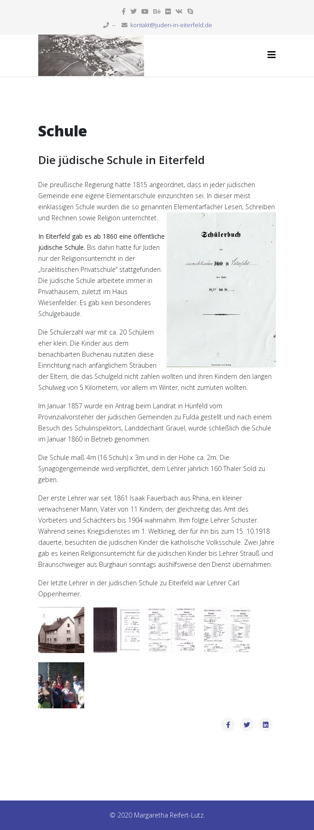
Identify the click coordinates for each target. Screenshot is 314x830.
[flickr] (168, 11)
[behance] (157, 11)
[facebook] (124, 11)
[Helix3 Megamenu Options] (271, 55)
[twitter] (133, 11)
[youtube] (145, 11)
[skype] (190, 11)
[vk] (179, 11)
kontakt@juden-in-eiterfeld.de (171, 25)
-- (114, 25)
